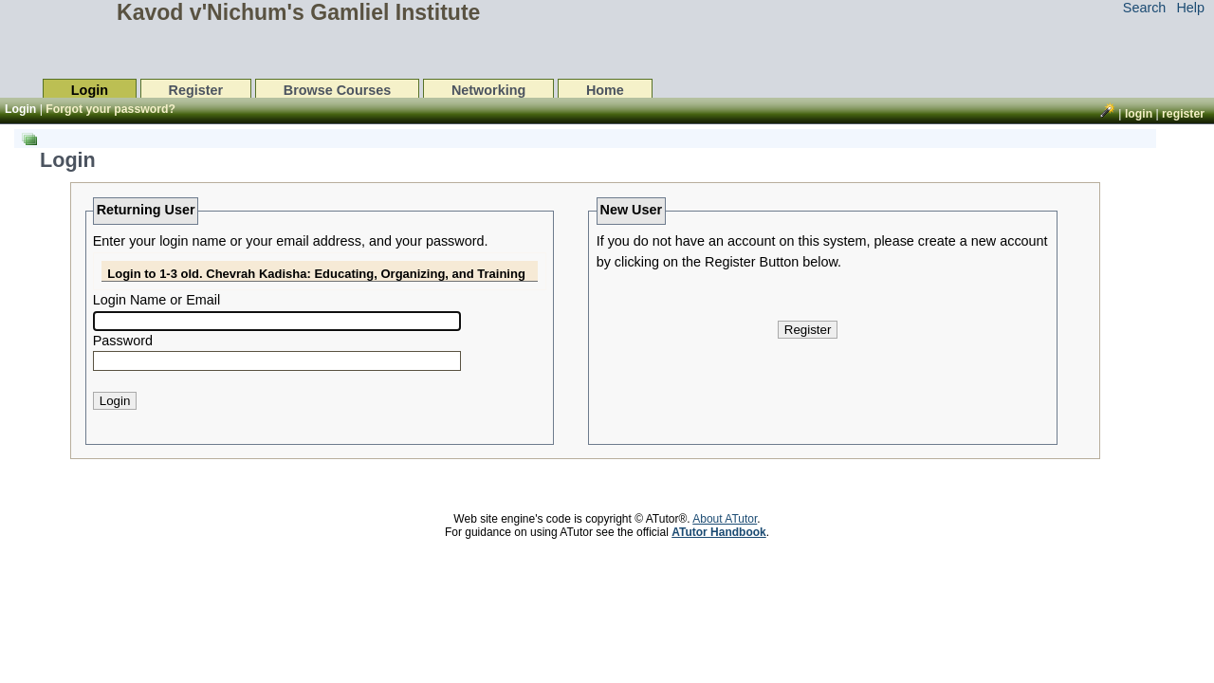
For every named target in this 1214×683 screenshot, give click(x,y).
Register (196, 90)
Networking (488, 90)
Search (1145, 7)
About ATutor (724, 519)
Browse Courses (338, 90)
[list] (581, 303)
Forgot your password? (110, 109)
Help (1190, 7)
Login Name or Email (156, 299)
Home (605, 90)
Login (89, 90)
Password (123, 340)
